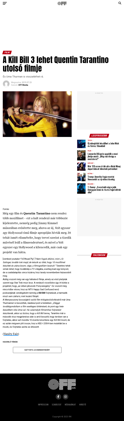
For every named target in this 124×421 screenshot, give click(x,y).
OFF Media (23, 85)
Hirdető (82, 404)
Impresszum (43, 404)
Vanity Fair (11, 334)
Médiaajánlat (70, 404)
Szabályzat (56, 404)
